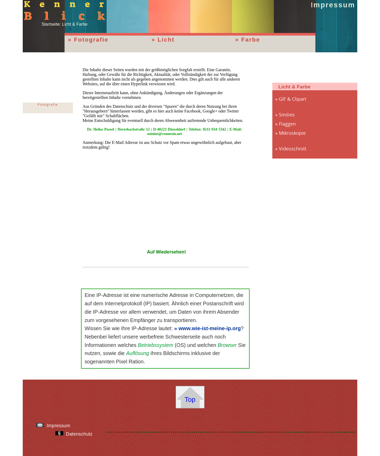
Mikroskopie (292, 133)
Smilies (287, 114)
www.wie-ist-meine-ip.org (210, 328)
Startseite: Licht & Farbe (64, 21)
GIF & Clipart (292, 99)
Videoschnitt (292, 148)
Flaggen (287, 124)
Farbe (250, 39)
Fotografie (91, 39)
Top (190, 399)
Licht (166, 39)
